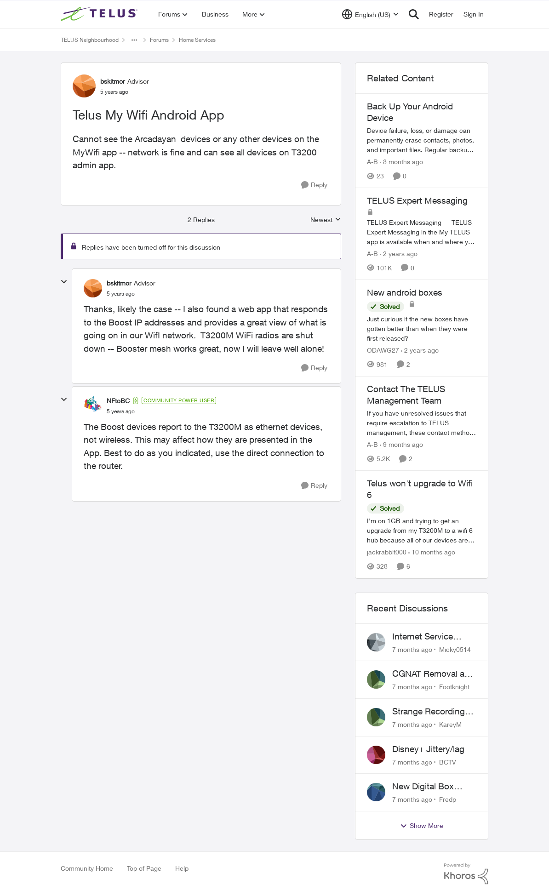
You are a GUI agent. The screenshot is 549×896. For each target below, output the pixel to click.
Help (182, 868)
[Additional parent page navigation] (134, 40)
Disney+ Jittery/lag (428, 749)
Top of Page (144, 868)
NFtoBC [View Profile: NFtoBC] (118, 401)
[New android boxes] (421, 328)
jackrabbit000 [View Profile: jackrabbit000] (386, 552)
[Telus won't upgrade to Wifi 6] (421, 530)
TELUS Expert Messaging (417, 200)
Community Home (87, 868)
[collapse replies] (63, 281)
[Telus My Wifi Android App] (121, 294)
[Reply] (314, 185)
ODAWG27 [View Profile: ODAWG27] (383, 350)
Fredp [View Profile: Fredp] (447, 799)
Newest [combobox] (325, 220)
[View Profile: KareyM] (376, 717)
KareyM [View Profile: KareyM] (450, 724)
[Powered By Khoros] (466, 874)
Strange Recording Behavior (428, 711)
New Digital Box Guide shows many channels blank (429, 786)
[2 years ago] (398, 253)
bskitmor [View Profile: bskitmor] (112, 81)
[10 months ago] (431, 552)
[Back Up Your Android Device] (421, 140)
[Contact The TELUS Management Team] (421, 422)
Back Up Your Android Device (410, 112)
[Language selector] (370, 14)
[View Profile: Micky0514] (376, 642)
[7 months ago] (412, 649)
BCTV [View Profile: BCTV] (447, 761)
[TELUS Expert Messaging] (421, 231)
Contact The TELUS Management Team (406, 394)
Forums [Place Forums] (159, 39)
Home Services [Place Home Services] (197, 39)
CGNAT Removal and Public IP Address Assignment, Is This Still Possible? (433, 673)
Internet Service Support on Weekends (422, 636)
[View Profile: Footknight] (376, 679)
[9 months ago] (401, 444)
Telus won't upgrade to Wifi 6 (420, 489)
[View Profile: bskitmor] (84, 85)
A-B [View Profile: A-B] (372, 162)
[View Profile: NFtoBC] (93, 405)
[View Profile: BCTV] (376, 755)
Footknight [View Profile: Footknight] (454, 687)
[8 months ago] (401, 161)
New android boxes (404, 292)
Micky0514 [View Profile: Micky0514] (455, 649)
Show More (421, 826)
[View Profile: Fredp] (376, 792)
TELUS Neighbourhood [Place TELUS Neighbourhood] (90, 39)
